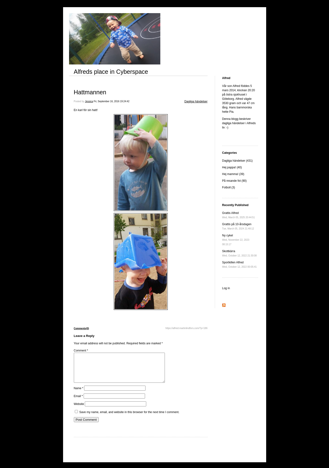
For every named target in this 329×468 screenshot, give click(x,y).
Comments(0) (81, 328)
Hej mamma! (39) (233, 174)
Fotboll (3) (228, 187)
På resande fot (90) (234, 180)
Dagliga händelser (196, 101)
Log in (226, 288)
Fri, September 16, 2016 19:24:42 (111, 101)
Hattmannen (90, 92)
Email (78, 402)
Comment (81, 350)
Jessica (89, 101)
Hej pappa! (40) (232, 167)
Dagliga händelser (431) (237, 160)
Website (79, 409)
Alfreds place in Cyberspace (111, 71)
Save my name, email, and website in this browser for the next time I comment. (129, 418)
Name (78, 394)
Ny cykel (235, 240)
